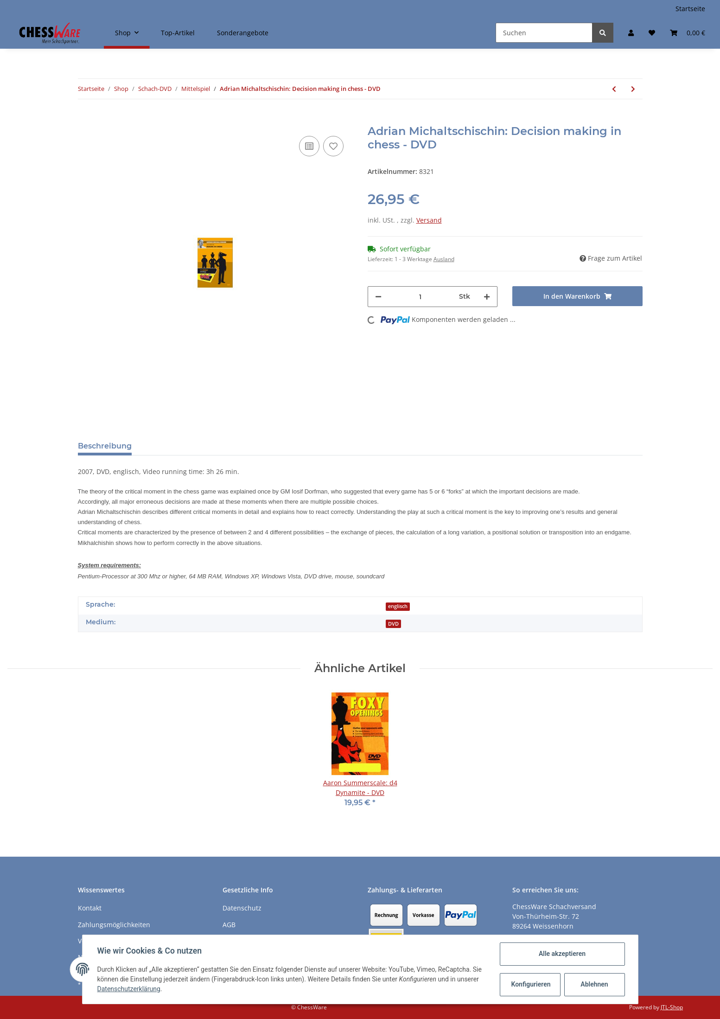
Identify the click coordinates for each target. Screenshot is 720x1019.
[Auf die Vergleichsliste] (309, 146)
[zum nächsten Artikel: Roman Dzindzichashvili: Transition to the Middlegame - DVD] (633, 89)
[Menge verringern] (378, 297)
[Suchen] (544, 33)
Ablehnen (594, 984)
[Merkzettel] (652, 33)
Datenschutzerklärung (128, 989)
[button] (631, 33)
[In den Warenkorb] (85, 120)
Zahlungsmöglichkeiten (114, 924)
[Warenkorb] (688, 33)
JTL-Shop (672, 1007)
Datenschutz (242, 908)
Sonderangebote (242, 32)
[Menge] (420, 297)
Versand (429, 220)
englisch (398, 606)
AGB (229, 924)
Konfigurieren (531, 984)
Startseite (690, 8)
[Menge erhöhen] (487, 297)
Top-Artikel (178, 32)
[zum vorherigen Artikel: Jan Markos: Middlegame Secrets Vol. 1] (614, 89)
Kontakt (90, 908)
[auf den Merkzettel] (333, 146)
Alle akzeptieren (562, 953)
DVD (393, 624)
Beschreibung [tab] (105, 446)
